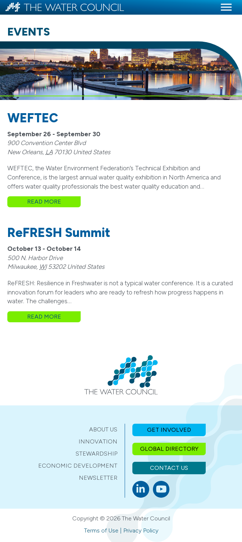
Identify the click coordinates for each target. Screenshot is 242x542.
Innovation (97, 441)
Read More (54, 201)
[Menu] (226, 7)
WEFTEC (32, 118)
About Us (103, 429)
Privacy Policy (140, 530)
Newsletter (98, 477)
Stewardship (96, 453)
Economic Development (77, 465)
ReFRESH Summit (58, 232)
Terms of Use (101, 530)
